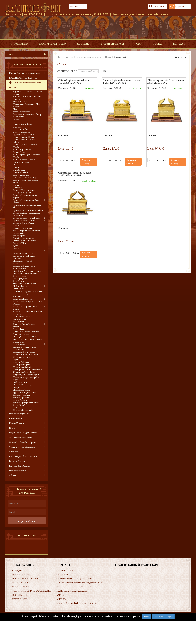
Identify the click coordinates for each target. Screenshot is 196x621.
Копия (16, 185)
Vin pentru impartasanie (23, 410)
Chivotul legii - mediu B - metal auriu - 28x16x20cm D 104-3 (165, 81)
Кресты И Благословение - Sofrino (28, 210)
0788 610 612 (85, 586)
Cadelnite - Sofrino (21, 129)
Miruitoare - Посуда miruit (24, 283)
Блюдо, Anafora (20, 400)
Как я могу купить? (52, 43)
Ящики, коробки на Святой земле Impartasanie (27, 231)
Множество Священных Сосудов (27, 339)
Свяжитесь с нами (23, 586)
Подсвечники (19, 344)
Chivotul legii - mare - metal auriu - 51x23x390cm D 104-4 (75, 174)
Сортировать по (67, 71)
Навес (16, 109)
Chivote (16, 167)
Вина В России (15, 418)
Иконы (12, 427)
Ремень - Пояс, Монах (23, 228)
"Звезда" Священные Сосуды (26, 354)
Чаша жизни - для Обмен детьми (27, 311)
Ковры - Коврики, (16, 423)
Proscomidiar (18, 321)
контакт (179, 43)
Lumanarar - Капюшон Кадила (26, 273)
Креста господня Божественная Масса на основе (27, 206)
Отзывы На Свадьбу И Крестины (23, 442)
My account (158, 6)
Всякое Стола (19, 152)
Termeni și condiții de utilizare (31, 590)
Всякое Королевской (22, 149)
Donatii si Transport (17, 461)
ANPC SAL (61, 594)
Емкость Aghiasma (21, 397)
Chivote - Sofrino (20, 172)
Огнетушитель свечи (22, 357)
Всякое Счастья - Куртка (23, 137)
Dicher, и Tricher (20, 243)
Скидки (17, 570)
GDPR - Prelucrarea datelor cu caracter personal (76, 603)
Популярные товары (25, 578)
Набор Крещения (20, 382)
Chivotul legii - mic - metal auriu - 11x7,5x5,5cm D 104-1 (74, 81)
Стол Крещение (20, 278)
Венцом (16, 225)
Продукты (69, 56)
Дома (60, 56)
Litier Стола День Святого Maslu (27, 271)
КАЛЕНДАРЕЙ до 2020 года (23, 456)
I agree (170, 616)
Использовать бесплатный (24, 240)
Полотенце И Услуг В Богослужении (22, 317)
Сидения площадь (21, 334)
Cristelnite (17, 187)
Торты (15, 379)
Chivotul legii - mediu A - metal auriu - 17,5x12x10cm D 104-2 (121, 81)
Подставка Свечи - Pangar (24, 352)
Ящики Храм (19, 235)
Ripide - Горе (18, 329)
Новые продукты (113, 43)
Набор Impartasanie (21, 390)
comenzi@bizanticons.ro (158, 14)
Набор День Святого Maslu (25, 336)
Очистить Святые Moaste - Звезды (24, 325)
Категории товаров (26, 64)
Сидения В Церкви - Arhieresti (26, 331)
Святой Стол (18, 341)
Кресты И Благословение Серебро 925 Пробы (24, 191)
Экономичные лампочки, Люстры (27, 114)
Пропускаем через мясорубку (26, 377)
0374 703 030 (35, 14)
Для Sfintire (18, 296)
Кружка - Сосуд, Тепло (23, 134)
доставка (83, 43)
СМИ (139, 43)
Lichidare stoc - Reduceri (19, 465)
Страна (16, 359)
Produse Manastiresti (17, 470)
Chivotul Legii (19, 169)
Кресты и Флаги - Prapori (23, 223)
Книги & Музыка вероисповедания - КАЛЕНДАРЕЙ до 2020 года (25, 75)
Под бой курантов (21, 175)
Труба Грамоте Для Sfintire (24, 392)
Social (157, 43)
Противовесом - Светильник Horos (25, 181)
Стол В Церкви (19, 276)
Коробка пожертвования (23, 238)
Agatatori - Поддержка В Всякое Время (27, 92)
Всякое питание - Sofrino (24, 159)
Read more (158, 616)
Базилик (16, 119)
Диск (15, 245)
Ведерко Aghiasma (21, 132)
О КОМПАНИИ (19, 43)
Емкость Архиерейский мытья (26, 402)
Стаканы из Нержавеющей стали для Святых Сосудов (27, 292)
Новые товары (21, 574)
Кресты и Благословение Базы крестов (26, 201)
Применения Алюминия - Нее (26, 104)
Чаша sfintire (18, 116)
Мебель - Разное (20, 286)
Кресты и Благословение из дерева (25, 196)
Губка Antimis (19, 121)
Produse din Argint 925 (19, 413)
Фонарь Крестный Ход (23, 253)
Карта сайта (19, 599)
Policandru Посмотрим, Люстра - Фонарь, (27, 302)
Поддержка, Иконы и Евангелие (27, 369)
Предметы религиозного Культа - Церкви (25, 85)
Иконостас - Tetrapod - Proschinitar (23, 262)
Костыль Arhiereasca (22, 162)
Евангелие (17, 250)
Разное (16, 248)
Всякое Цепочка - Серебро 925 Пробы (26, 145)
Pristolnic (17, 314)
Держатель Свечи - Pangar (24, 372)
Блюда (16, 309)
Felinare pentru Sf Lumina (24, 255)
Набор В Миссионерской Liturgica (24, 386)
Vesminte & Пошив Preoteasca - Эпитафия (22, 449)
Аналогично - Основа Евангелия (27, 96)
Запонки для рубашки (22, 124)
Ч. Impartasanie (19, 268)
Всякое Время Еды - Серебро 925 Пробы (28, 155)
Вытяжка (17, 258)
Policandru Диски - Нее (23, 298)
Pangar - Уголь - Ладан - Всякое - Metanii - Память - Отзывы (23, 435)
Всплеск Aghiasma (21, 362)
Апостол (17, 99)
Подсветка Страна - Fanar (24, 266)
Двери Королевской (21, 395)
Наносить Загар (20, 101)
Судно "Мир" (19, 405)
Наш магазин (21, 582)
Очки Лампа (18, 288)
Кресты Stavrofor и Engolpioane (26, 218)
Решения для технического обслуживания (24, 348)
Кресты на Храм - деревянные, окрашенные (26, 214)
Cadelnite (17, 126)
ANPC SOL (61, 599)
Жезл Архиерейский (22, 111)
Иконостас (18, 164)
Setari (146, 616)
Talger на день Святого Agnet (26, 374)
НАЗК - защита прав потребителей (71, 590)
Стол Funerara (19, 281)
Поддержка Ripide (21, 364)
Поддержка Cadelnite (22, 367)
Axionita (16, 106)
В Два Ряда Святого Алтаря (25, 177)
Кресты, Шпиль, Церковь (24, 220)
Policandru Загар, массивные (25, 306)
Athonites (13, 475)
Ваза (15, 407)
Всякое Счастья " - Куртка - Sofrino (25, 140)
